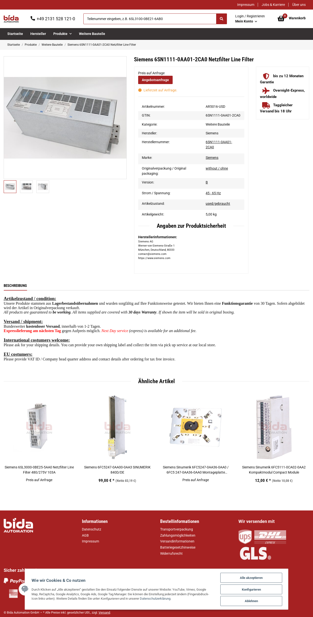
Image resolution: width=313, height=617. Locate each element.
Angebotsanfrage (155, 80)
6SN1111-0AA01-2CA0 (219, 144)
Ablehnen (256, 601)
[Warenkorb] (291, 18)
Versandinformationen (177, 541)
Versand (104, 612)
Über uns (299, 5)
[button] (250, 19)
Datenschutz (91, 529)
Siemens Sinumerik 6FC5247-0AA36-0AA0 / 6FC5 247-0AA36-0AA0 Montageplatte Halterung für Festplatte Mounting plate (196, 470)
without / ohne (217, 168)
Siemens (212, 158)
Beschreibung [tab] (15, 285)
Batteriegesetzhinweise (177, 547)
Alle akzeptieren (256, 577)
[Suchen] (149, 18)
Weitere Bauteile (218, 124)
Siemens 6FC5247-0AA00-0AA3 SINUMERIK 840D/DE (117, 469)
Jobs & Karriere (273, 5)
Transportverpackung (176, 529)
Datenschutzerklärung (136, 598)
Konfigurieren (256, 589)
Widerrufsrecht (171, 553)
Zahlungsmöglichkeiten (177, 535)
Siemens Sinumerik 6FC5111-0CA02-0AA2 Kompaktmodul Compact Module (274, 469)
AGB (85, 535)
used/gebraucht (218, 204)
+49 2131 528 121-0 (56, 18)
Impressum (245, 5)
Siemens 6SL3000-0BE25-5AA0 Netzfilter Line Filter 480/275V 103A (39, 469)
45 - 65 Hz (213, 193)
